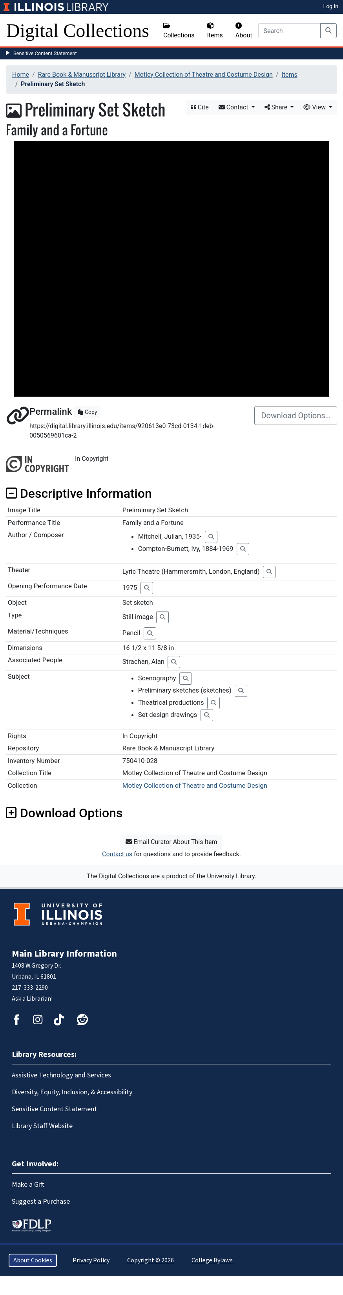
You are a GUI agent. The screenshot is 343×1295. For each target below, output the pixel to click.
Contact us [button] (117, 854)
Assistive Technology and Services (61, 1075)
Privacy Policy (91, 1260)
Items (215, 30)
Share (277, 107)
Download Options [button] (64, 812)
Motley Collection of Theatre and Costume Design (204, 74)
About (243, 30)
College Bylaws (212, 1260)
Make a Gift (28, 1185)
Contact (234, 107)
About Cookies (32, 1260)
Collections (179, 30)
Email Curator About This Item (171, 842)
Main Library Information (64, 954)
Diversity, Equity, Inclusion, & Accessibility (72, 1092)
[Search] (289, 30)
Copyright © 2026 (150, 1260)
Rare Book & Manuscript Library (82, 74)
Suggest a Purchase (41, 1201)
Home (20, 74)
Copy (87, 412)
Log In (330, 6)
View (315, 107)
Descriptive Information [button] (79, 493)
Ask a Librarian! (32, 998)
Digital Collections (77, 30)
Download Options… (295, 415)
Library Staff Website (42, 1126)
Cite (200, 107)
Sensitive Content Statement (45, 53)
